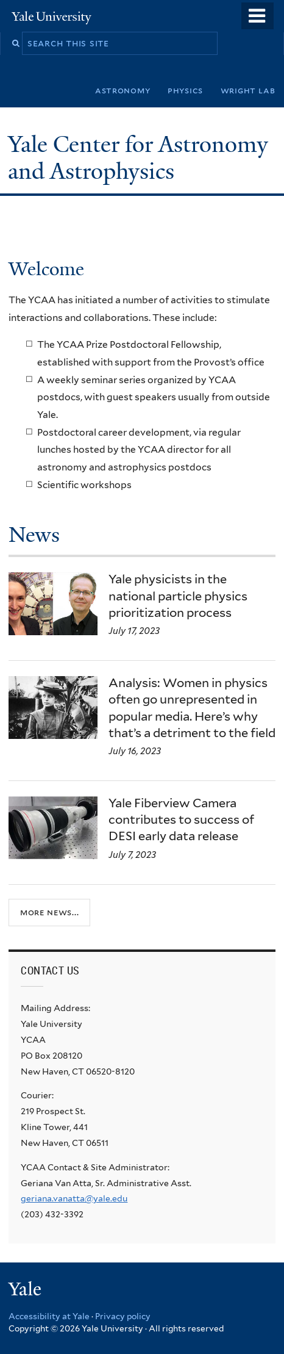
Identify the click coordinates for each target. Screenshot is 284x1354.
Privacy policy (123, 1316)
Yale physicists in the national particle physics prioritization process (177, 595)
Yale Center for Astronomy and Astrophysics (138, 157)
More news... (49, 912)
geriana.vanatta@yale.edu (74, 1198)
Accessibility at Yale (49, 1316)
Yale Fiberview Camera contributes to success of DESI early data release (181, 819)
